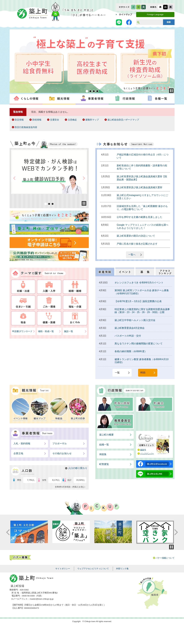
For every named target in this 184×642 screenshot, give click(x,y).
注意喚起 (72, 119)
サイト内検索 (138, 22)
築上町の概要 (106, 434)
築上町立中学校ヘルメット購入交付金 (135, 320)
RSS (143, 372)
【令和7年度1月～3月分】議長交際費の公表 (138, 301)
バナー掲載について (165, 558)
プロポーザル (59, 443)
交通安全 (54, 119)
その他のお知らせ (62, 453)
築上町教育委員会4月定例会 (130, 328)
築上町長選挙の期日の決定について (136, 236)
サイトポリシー (62, 568)
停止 (171, 547)
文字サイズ (124, 7)
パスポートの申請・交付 (128, 335)
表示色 (153, 7)
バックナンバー (147, 453)
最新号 (143, 450)
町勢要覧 (104, 464)
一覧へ (132, 254)
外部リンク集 (122, 568)
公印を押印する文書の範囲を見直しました (139, 217)
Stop (171, 90)
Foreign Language (155, 14)
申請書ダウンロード (22, 331)
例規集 (102, 454)
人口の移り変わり (77, 468)
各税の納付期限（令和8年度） (131, 351)
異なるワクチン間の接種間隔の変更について (139, 343)
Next (171, 61)
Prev (12, 61)
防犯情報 (36, 119)
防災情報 (19, 119)
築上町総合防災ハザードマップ (123, 119)
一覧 (117, 372)
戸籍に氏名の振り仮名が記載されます (137, 243)
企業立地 (18, 453)
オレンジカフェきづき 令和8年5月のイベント (139, 282)
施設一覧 (68, 331)
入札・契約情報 (21, 443)
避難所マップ (92, 119)
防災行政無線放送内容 (26, 127)
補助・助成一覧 (46, 331)
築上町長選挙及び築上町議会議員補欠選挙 (139, 187)
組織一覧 (104, 444)
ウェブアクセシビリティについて (93, 568)
